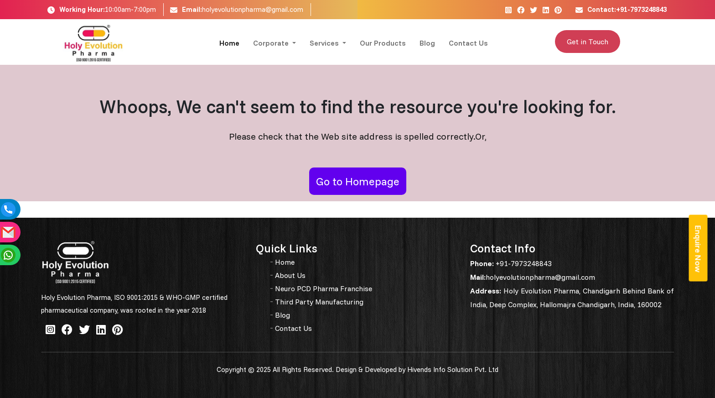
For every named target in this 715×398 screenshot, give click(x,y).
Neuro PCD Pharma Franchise (323, 288)
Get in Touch (587, 41)
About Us (290, 275)
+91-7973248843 (523, 263)
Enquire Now (698, 248)
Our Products (383, 42)
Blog (427, 42)
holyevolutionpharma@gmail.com (252, 9)
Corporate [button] (271, 42)
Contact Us (468, 42)
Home (229, 42)
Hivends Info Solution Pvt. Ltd (452, 369)
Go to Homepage (357, 181)
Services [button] (325, 42)
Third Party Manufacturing (319, 301)
